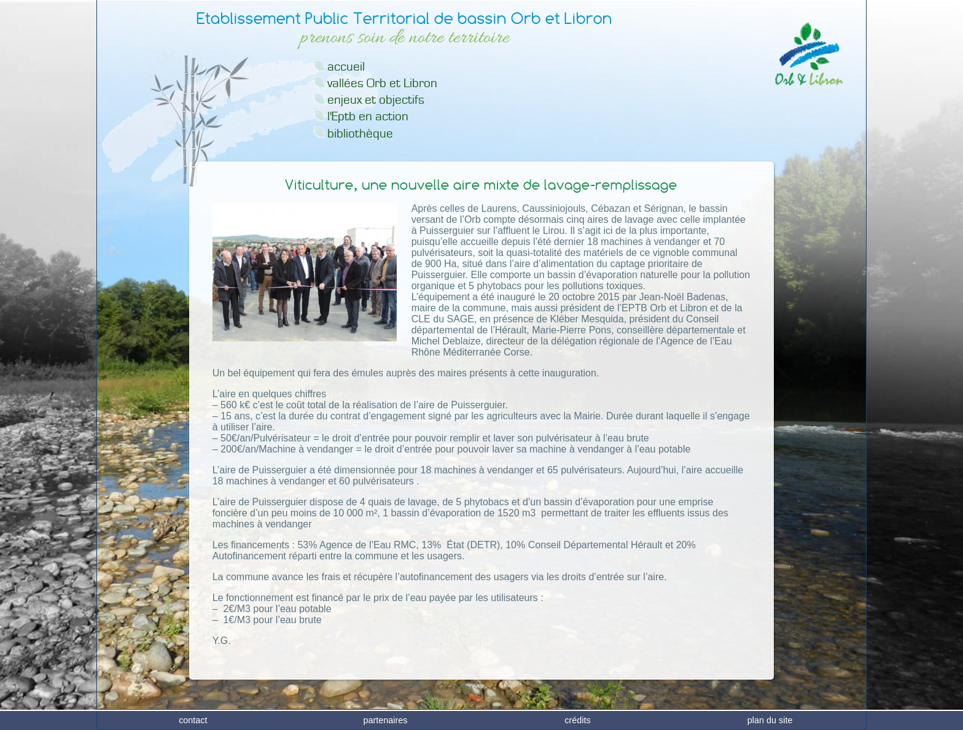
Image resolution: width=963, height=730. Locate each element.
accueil (346, 67)
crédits (577, 720)
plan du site (770, 720)
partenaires (385, 720)
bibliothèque (360, 133)
